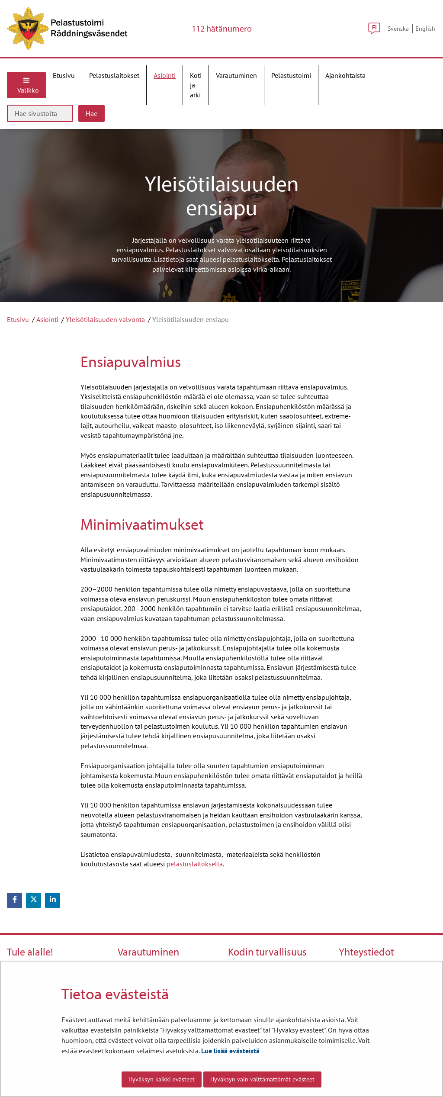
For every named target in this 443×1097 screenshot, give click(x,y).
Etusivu (18, 319)
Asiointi (47, 319)
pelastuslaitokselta (195, 863)
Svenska (398, 28)
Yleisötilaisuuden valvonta (105, 319)
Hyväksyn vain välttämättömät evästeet (262, 1079)
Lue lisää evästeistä (230, 1050)
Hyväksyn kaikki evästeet (161, 1079)
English (425, 28)
